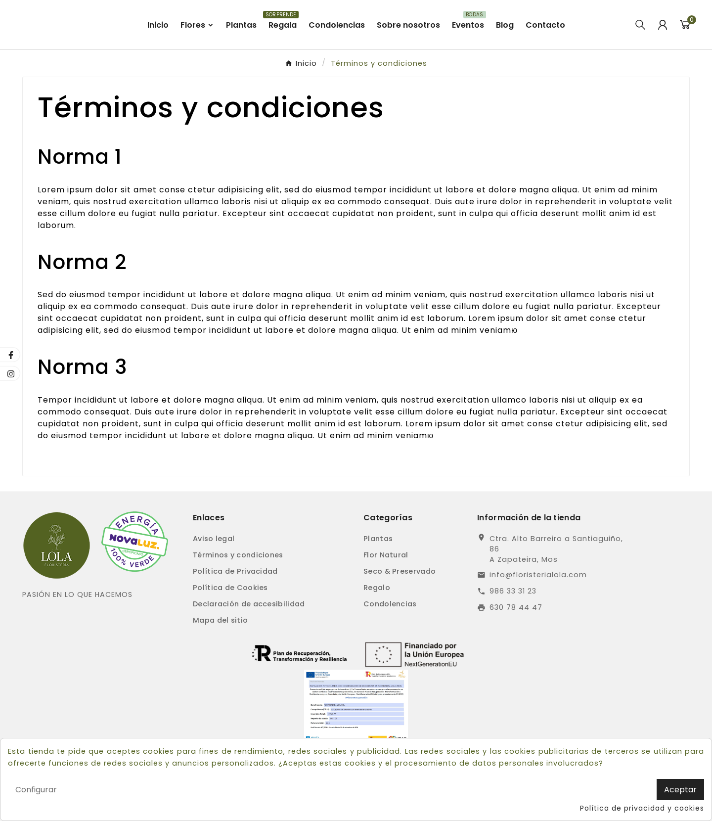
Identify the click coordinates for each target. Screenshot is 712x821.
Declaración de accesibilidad (249, 641)
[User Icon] (663, 43)
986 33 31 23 (513, 628)
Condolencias (390, 641)
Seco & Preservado (399, 608)
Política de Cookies (230, 625)
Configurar (36, 789)
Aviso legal (213, 576)
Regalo (376, 625)
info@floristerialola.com (538, 612)
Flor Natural (385, 592)
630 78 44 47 (516, 644)
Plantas (378, 576)
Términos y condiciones (238, 592)
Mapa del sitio (220, 657)
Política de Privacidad (235, 608)
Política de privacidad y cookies (642, 808)
